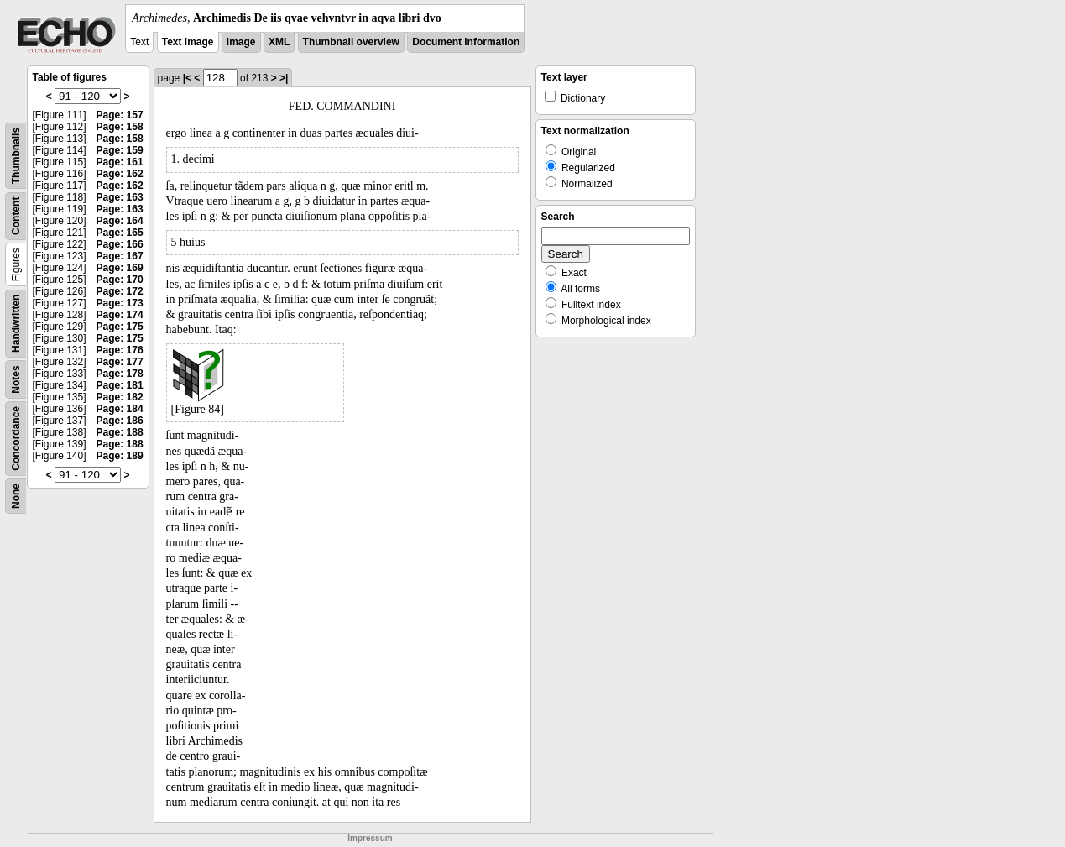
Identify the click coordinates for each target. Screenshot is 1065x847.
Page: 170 (120, 279)
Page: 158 (120, 127)
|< (187, 78)
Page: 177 (120, 362)
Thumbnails (16, 156)
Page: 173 (120, 303)
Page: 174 (120, 315)
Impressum (369, 838)
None (16, 496)
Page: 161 (120, 162)
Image (241, 42)
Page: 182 (120, 397)
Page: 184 (120, 409)
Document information (465, 42)
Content (16, 216)
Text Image (188, 42)
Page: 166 (120, 244)
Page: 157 (120, 115)
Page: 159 (120, 150)
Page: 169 (120, 268)
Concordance (16, 438)
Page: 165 (120, 232)
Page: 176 (120, 350)
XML (279, 42)
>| (283, 78)
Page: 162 (120, 174)
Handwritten (16, 324)
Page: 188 (120, 432)
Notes (16, 379)
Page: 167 (120, 256)
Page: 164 (120, 221)
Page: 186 (120, 420)
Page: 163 (120, 197)
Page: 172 (120, 291)
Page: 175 (120, 326)
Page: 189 (120, 456)
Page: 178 (120, 373)
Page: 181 (120, 385)
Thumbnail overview (351, 42)
